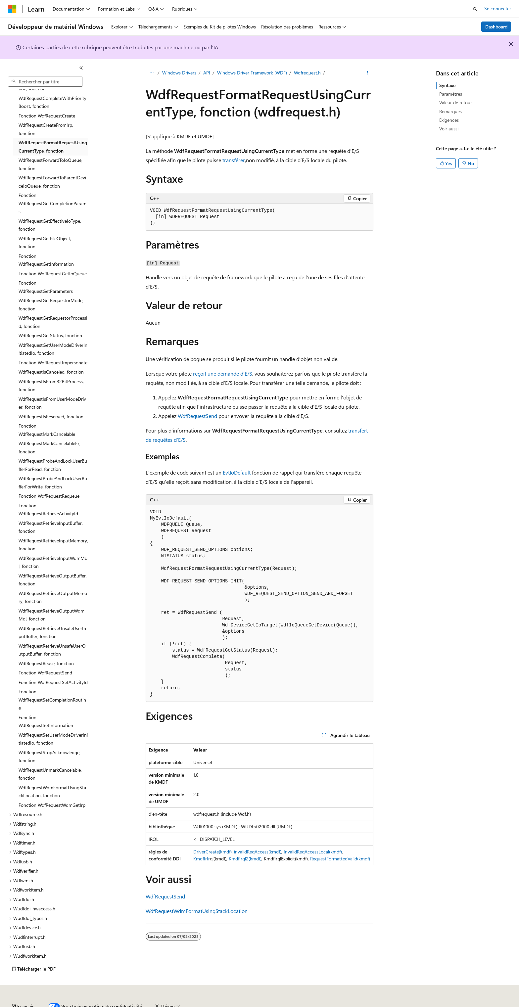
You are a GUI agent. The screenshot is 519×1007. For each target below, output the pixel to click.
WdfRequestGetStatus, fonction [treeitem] (50, 317)
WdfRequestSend (197, 415)
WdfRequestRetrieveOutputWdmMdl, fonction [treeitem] (51, 596)
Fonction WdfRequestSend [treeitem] (45, 654)
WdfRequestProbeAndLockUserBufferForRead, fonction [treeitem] (53, 446)
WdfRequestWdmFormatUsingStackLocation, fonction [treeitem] (52, 773)
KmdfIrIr (201, 858)
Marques (458, 1003)
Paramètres (450, 94)
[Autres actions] (367, 73)
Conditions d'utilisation (381, 1003)
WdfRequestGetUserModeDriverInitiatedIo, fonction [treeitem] (53, 331)
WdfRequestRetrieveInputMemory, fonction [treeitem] (53, 526)
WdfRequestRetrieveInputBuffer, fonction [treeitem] (51, 509)
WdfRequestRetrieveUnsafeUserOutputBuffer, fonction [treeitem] (52, 631)
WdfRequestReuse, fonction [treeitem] (46, 645)
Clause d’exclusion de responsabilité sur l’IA (51, 1003)
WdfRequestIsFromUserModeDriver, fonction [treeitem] (52, 385)
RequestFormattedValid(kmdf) (340, 858)
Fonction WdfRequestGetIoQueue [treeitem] (53, 255)
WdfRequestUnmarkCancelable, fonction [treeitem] (50, 756)
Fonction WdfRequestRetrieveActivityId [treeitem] (48, 491)
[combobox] (45, 81)
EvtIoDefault (237, 472)
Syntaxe (447, 85)
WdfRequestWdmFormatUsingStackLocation (197, 910)
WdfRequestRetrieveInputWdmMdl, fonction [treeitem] (53, 544)
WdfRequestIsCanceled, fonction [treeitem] (51, 353)
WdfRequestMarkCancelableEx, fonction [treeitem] (49, 429)
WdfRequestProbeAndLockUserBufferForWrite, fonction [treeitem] (53, 464)
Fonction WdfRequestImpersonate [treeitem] (53, 344)
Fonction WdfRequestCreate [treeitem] (47, 97)
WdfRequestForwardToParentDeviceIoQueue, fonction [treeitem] (52, 163)
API (206, 72)
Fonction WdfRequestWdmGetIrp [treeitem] (52, 787)
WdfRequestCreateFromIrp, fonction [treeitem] (46, 111)
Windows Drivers (179, 72)
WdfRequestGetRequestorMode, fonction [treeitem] (51, 286)
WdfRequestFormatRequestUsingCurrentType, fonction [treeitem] (53, 128)
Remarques (450, 111)
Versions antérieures (123, 1003)
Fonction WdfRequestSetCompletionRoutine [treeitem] (52, 681)
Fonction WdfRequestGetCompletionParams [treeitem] (52, 185)
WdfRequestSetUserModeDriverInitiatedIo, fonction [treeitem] (53, 720)
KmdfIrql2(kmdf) (245, 858)
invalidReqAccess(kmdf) (257, 851)
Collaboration (187, 1003)
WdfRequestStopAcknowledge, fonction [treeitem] (49, 738)
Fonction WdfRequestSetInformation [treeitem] (46, 703)
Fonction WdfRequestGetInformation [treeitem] (46, 242)
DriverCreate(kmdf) (212, 851)
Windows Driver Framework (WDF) (252, 72)
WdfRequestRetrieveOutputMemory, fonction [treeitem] (53, 579)
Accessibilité (424, 1003)
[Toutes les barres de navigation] (151, 73)
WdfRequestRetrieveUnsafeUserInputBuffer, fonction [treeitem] (52, 614)
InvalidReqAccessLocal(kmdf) (313, 851)
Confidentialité (223, 1003)
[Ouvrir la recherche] (475, 9)
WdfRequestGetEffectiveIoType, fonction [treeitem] (50, 207)
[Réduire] (81, 68)
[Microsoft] (12, 9)
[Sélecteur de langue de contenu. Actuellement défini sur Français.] (23, 988)
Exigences (449, 120)
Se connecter (497, 8)
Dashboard (496, 26)
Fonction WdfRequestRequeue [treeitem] (49, 478)
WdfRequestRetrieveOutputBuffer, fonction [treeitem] (53, 561)
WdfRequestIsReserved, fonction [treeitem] (51, 398)
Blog (156, 1003)
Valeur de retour (455, 102)
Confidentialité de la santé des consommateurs (298, 1003)
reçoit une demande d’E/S (222, 373)
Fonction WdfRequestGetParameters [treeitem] (46, 268)
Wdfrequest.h (307, 72)
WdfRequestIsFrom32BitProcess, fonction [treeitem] (51, 367)
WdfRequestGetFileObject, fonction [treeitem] (45, 224)
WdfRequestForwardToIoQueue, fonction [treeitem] (50, 146)
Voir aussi (448, 128)
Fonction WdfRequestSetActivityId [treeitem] (53, 664)
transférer (233, 160)
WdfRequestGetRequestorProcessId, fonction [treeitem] (53, 304)
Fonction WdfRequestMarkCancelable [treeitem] (47, 411)
